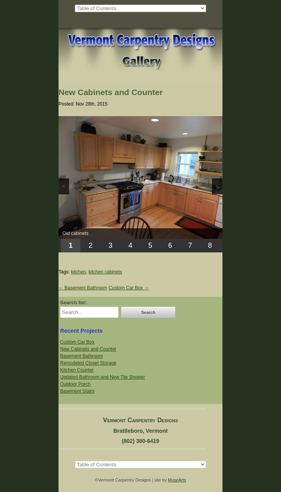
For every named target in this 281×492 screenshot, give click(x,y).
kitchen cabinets (105, 272)
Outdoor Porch (75, 384)
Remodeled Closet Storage (88, 363)
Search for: (73, 302)
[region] (140, 184)
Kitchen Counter (77, 370)
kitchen (78, 272)
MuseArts (177, 480)
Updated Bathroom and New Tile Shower (102, 377)
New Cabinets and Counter (88, 349)
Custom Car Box (128, 288)
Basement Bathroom (83, 288)
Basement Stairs (77, 391)
